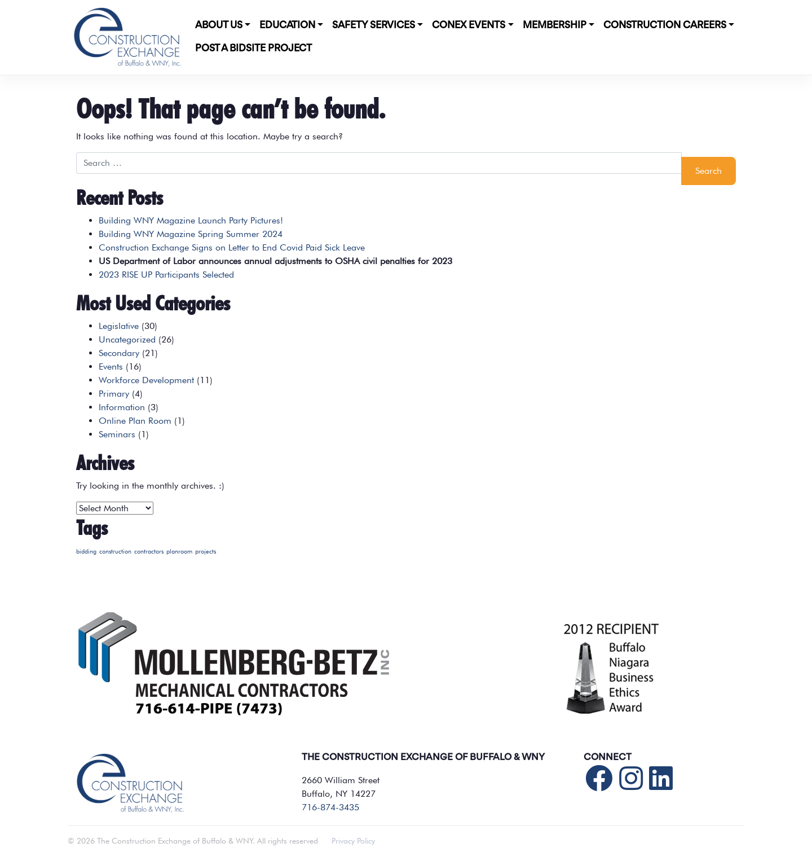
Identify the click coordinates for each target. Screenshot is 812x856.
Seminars (117, 434)
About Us (218, 25)
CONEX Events (468, 25)
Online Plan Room (135, 420)
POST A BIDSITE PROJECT (253, 48)
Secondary (119, 353)
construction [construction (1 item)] (115, 551)
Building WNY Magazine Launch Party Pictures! (191, 220)
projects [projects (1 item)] (205, 551)
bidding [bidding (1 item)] (86, 551)
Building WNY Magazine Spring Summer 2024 (191, 234)
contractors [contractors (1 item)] (149, 551)
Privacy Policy (353, 840)
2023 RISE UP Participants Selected (166, 274)
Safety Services (373, 25)
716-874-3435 (330, 807)
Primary (114, 393)
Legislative (119, 326)
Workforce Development (146, 380)
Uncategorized (127, 339)
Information (122, 407)
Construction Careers (664, 25)
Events (111, 366)
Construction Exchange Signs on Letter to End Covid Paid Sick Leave (232, 247)
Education (287, 25)
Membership (554, 25)
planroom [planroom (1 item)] (179, 551)
